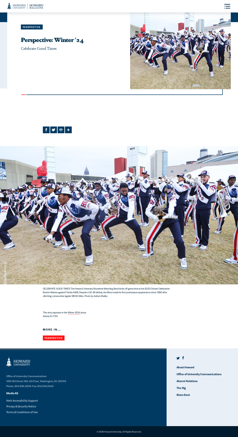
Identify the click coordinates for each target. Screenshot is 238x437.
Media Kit (12, 393)
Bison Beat (183, 395)
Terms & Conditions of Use (22, 412)
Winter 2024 (74, 312)
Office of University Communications (199, 374)
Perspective (32, 27)
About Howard (185, 367)
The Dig (181, 388)
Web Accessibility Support (22, 400)
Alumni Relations (187, 381)
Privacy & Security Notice (21, 406)
